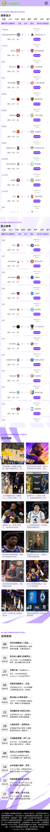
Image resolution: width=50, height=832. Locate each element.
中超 (17, 19)
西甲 (36, 19)
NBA (10, 19)
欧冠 (23, 19)
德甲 (29, 19)
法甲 (42, 19)
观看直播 (37, 39)
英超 (4, 19)
